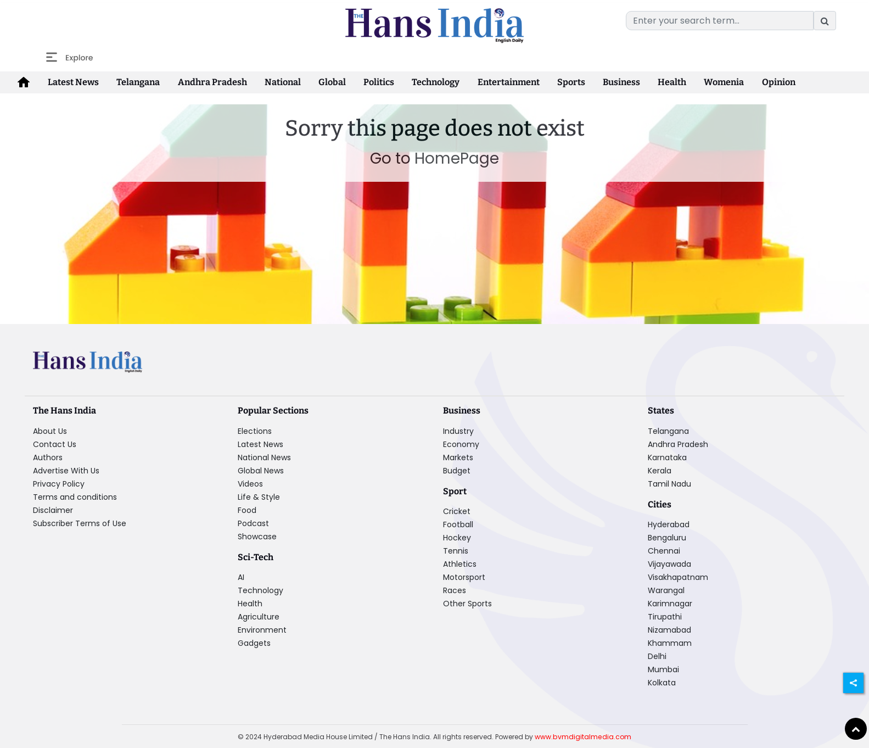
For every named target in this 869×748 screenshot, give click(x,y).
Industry (458, 430)
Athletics (459, 563)
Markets (458, 457)
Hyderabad (668, 524)
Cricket (456, 511)
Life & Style (259, 496)
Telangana (134, 82)
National (276, 82)
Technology (424, 82)
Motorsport (464, 576)
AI (241, 576)
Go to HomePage (434, 158)
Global (323, 82)
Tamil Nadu (669, 483)
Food (247, 509)
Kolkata (662, 682)
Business (606, 82)
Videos (250, 483)
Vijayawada (669, 563)
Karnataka (667, 457)
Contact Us (54, 444)
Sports (557, 82)
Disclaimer (53, 509)
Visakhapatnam (678, 576)
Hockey (457, 537)
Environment (262, 629)
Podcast (253, 523)
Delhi (657, 656)
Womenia (706, 82)
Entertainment (495, 82)
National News (264, 457)
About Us (50, 430)
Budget (456, 470)
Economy (461, 444)
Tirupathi (665, 616)
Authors (48, 457)
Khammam (670, 642)
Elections (255, 430)
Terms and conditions (75, 496)
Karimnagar (670, 603)
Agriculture (258, 616)
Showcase (257, 536)
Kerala (659, 470)
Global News (261, 470)
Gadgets (254, 642)
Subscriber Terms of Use (79, 523)
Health (655, 82)
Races (454, 590)
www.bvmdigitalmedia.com (583, 736)
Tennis (455, 550)
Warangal (666, 590)
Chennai (664, 550)
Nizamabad (669, 629)
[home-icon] (23, 82)
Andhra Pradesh (207, 82)
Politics (368, 82)
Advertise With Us (66, 470)
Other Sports (467, 603)
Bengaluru (667, 537)
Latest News (71, 82)
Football (458, 524)
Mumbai (663, 669)
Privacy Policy (59, 483)
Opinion (759, 82)
